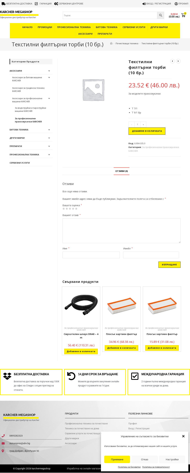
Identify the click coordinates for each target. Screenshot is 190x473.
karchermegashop (40, 468)
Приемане (117, 459)
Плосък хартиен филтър (121, 334)
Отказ (144, 459)
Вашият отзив (71, 215)
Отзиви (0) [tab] (121, 171)
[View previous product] (172, 61)
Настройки (172, 459)
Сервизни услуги (134, 27)
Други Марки (159, 27)
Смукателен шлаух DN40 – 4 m (81, 335)
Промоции (45, 27)
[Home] (111, 43)
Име (65, 248)
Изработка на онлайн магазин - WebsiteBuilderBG (95, 468)
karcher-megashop (16, 12)
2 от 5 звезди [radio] (67, 208)
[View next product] (178, 61)
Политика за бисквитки (129, 467)
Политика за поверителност (156, 467)
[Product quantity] (137, 124)
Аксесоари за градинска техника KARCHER (28, 90)
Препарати (105, 33)
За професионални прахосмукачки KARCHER (81, 329)
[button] (183, 436)
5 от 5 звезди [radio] (76, 208)
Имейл (128, 248)
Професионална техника (74, 27)
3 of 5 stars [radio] (70, 208)
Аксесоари (85, 33)
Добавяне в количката (147, 131)
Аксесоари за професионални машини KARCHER (27, 100)
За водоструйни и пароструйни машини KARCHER (30, 109)
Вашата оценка (72, 205)
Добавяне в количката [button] (81, 351)
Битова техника (106, 27)
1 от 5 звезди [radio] (63, 208)
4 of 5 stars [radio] (73, 208)
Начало (27, 27)
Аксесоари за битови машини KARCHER (27, 79)
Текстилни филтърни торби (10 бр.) (160, 43)
